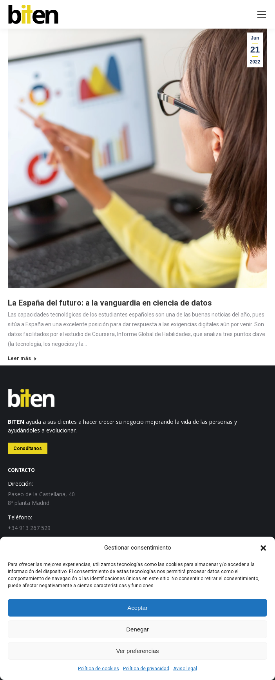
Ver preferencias (137, 650)
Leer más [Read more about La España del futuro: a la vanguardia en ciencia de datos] (22, 358)
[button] (263, 548)
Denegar (137, 629)
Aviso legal (185, 668)
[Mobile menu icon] (261, 14)
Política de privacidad (146, 668)
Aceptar (137, 607)
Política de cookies (98, 668)
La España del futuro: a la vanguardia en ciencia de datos (110, 302)
